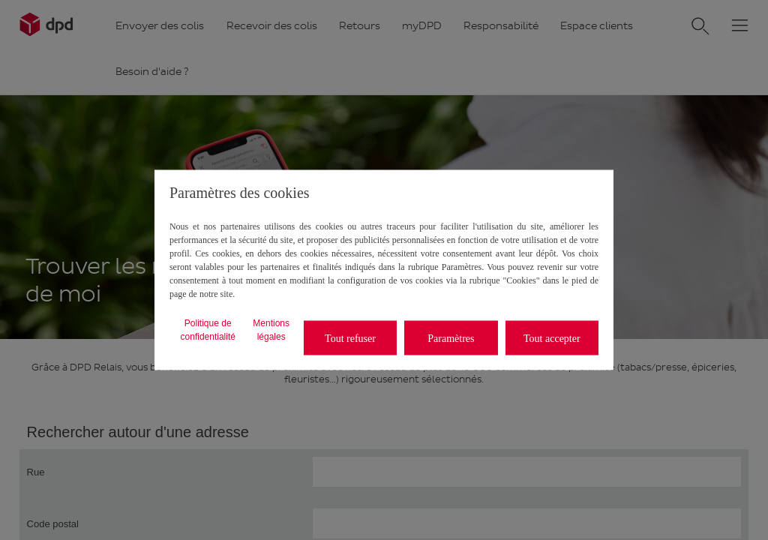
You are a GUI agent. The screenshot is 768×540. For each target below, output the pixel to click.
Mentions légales (271, 330)
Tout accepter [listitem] (552, 338)
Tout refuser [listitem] (350, 338)
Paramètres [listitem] (451, 338)
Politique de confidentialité (208, 330)
